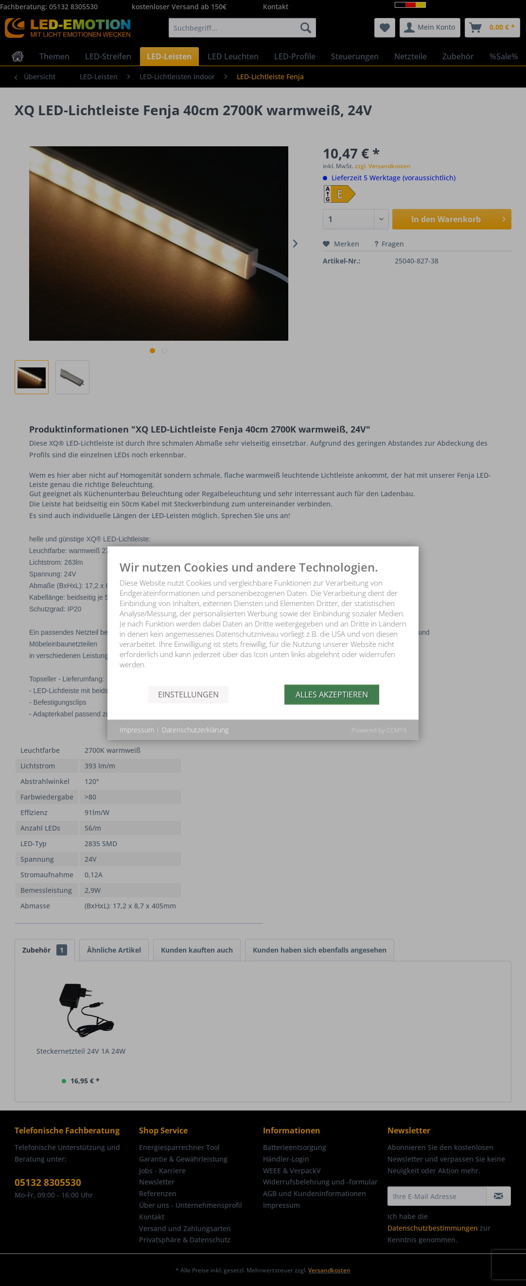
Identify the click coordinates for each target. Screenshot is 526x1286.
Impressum (137, 729)
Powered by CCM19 (378, 730)
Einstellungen (188, 694)
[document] (263, 622)
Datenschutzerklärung (195, 729)
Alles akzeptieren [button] (332, 694)
